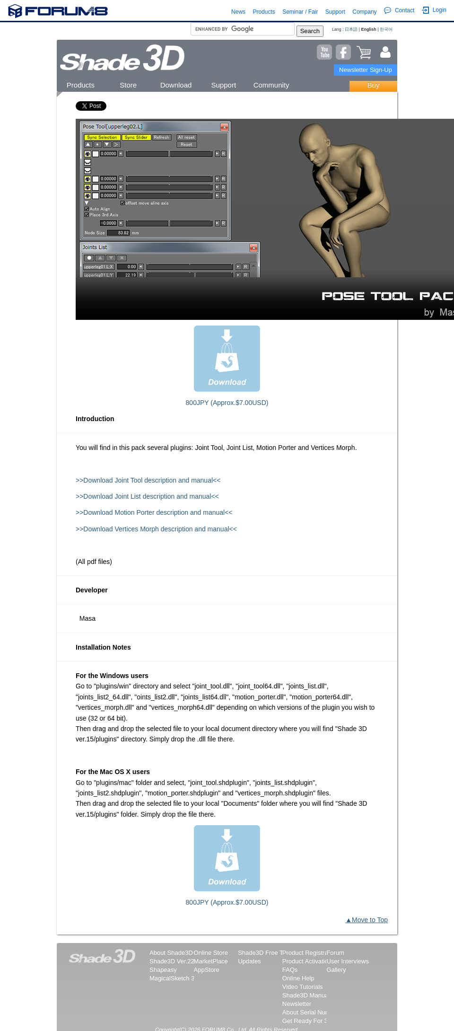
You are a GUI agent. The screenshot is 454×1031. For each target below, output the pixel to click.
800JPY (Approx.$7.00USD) (227, 402)
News (238, 12)
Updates (249, 961)
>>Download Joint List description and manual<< (147, 496)
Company (364, 12)
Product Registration (310, 952)
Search (310, 31)
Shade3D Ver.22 (171, 961)
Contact (399, 10)
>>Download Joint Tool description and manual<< (148, 480)
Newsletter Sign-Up (365, 69)
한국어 (386, 29)
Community (271, 85)
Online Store (211, 952)
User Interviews (347, 961)
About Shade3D (171, 952)
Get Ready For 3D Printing (317, 1020)
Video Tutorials (302, 986)
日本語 (351, 29)
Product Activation (307, 961)
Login (434, 10)
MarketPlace (211, 961)
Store (128, 85)
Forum (335, 952)
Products (264, 12)
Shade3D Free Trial (264, 952)
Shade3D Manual (306, 995)
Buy (373, 85)
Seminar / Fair (300, 12)
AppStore (206, 969)
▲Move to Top (366, 920)
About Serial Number (311, 1012)
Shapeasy (163, 969)
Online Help (298, 978)
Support (335, 12)
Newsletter (296, 1003)
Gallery (336, 969)
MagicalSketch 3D (174, 978)
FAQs (290, 969)
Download (176, 85)
